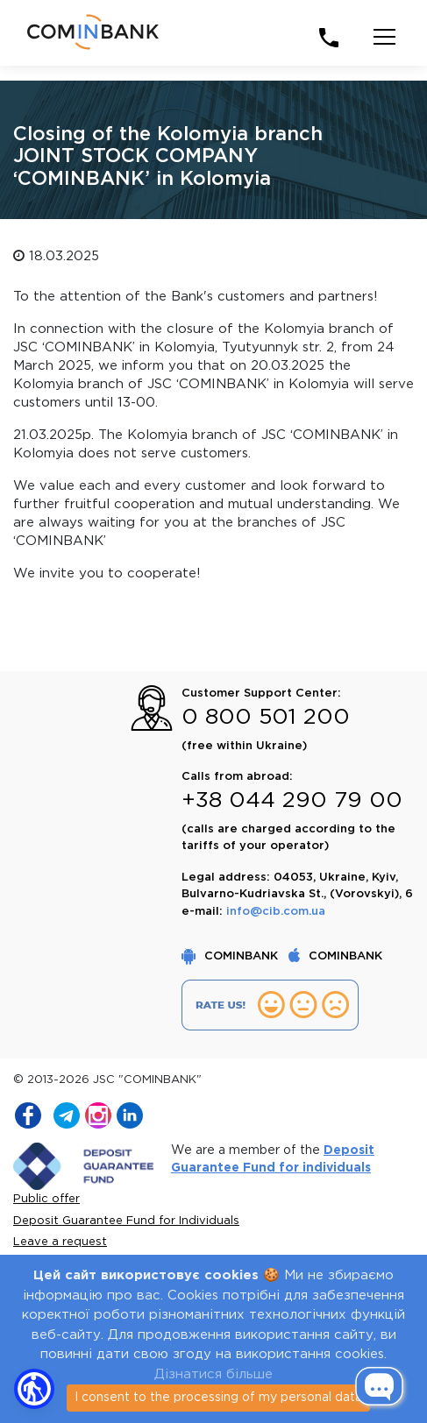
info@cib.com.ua (275, 912)
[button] (34, 1388)
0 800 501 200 (265, 717)
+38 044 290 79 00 (291, 801)
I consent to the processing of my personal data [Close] (218, 1397)
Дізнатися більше (213, 1374)
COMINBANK (231, 956)
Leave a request (60, 1242)
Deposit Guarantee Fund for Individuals (126, 1221)
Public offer (46, 1199)
